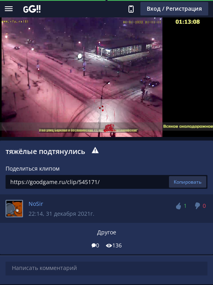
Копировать (187, 182)
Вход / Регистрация (174, 8)
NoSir (36, 203)
